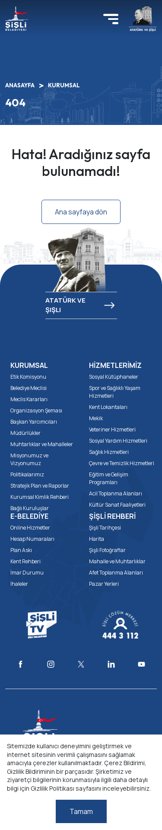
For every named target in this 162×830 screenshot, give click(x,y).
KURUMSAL (64, 85)
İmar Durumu (27, 572)
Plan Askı (21, 550)
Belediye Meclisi (28, 388)
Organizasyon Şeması (36, 410)
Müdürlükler (25, 433)
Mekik (96, 418)
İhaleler (19, 583)
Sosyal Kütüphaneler (113, 376)
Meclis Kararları (29, 399)
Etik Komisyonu (28, 376)
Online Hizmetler (30, 527)
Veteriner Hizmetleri (112, 429)
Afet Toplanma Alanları (116, 572)
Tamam (81, 811)
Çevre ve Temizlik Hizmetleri (121, 463)
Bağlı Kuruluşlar (29, 508)
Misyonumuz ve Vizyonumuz (29, 459)
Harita (96, 539)
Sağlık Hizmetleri (109, 452)
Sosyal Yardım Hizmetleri (118, 440)
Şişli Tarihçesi (105, 527)
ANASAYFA (20, 85)
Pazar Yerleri (104, 583)
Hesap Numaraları (32, 539)
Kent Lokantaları (108, 407)
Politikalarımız (27, 474)
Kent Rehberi (25, 561)
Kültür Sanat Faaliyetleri (117, 504)
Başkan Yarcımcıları (33, 421)
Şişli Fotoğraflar (107, 550)
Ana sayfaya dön (81, 212)
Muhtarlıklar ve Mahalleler (41, 444)
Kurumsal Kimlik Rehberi (39, 497)
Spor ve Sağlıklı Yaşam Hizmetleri (114, 391)
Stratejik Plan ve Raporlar (39, 485)
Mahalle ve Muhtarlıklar (117, 561)
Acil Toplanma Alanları (115, 493)
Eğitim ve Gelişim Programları (108, 478)
